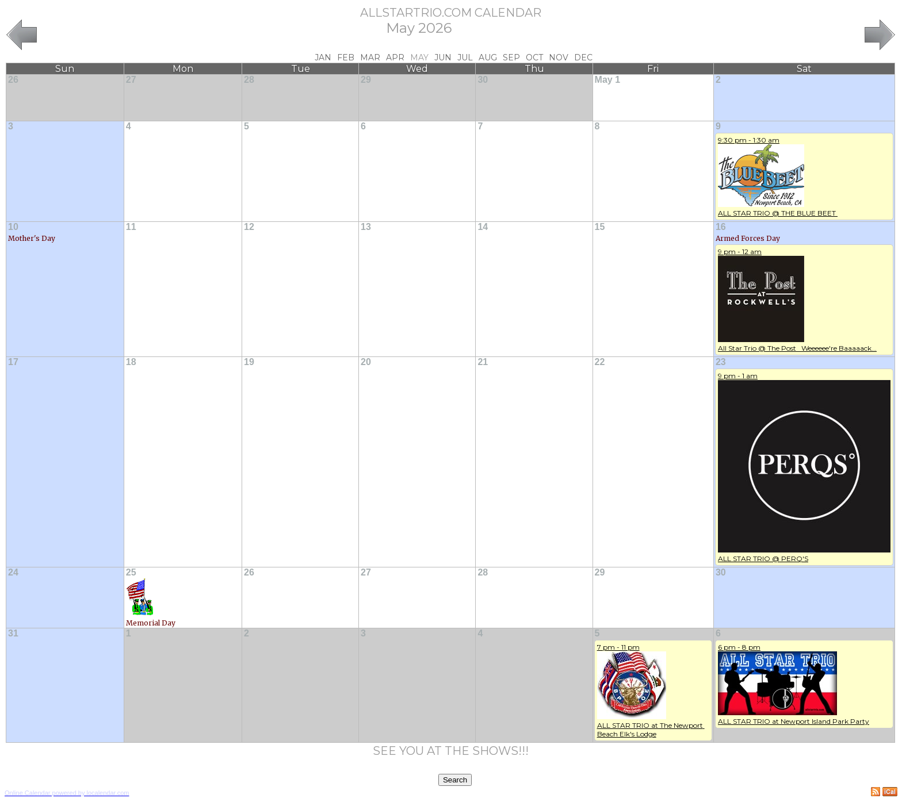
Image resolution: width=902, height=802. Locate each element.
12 (249, 227)
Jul (465, 57)
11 (131, 227)
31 (13, 633)
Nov (558, 57)
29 (366, 80)
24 (13, 572)
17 (13, 362)
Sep (511, 57)
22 (600, 362)
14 (482, 227)
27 (131, 80)
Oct (534, 57)
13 (366, 227)
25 (131, 572)
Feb (345, 57)
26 (13, 80)
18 (131, 362)
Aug (488, 57)
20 (366, 362)
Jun (443, 57)
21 (482, 362)
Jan (323, 57)
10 (13, 227)
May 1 (607, 80)
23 (721, 362)
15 (600, 227)
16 (721, 227)
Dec (583, 57)
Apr (395, 57)
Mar (370, 57)
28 (249, 80)
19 (249, 362)
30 (482, 80)
